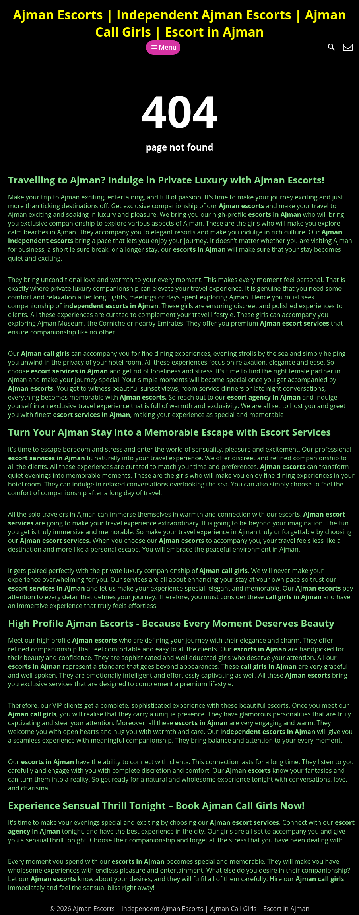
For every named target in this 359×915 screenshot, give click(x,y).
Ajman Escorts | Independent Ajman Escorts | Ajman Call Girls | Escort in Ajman (179, 23)
